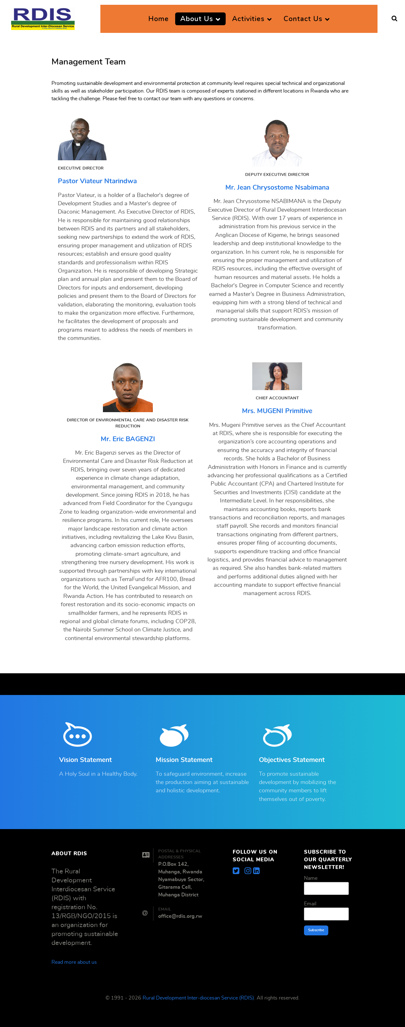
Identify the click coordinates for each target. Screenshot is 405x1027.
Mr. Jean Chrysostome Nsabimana (277, 187)
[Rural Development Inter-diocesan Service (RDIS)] (43, 17)
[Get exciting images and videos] (249, 871)
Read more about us (74, 962)
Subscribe (316, 930)
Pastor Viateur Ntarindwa (97, 181)
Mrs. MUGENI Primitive (277, 411)
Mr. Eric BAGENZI (128, 439)
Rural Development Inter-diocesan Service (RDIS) (198, 998)
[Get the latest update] (239, 871)
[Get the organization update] (256, 871)
